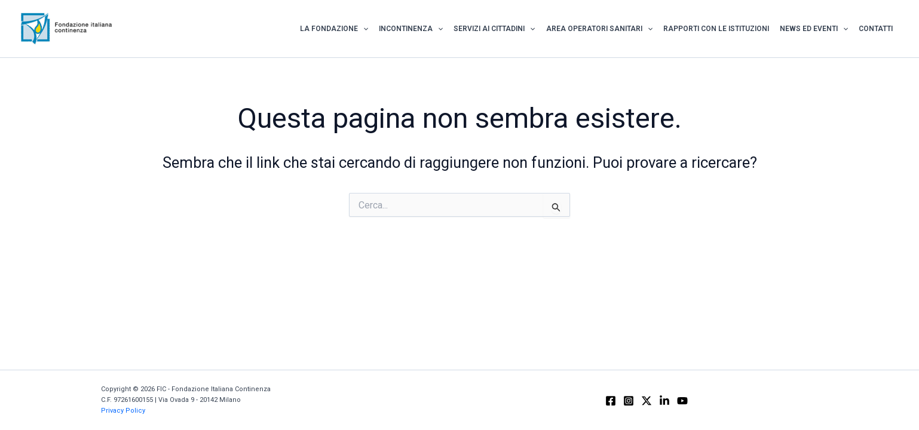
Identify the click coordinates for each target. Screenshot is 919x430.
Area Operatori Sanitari (599, 29)
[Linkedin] (664, 400)
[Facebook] (610, 400)
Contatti (876, 28)
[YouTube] (682, 400)
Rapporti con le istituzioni (716, 28)
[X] (646, 400)
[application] (363, 29)
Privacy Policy (123, 410)
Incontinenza (411, 29)
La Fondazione (334, 29)
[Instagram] (628, 400)
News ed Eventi (814, 29)
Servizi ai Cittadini (494, 29)
